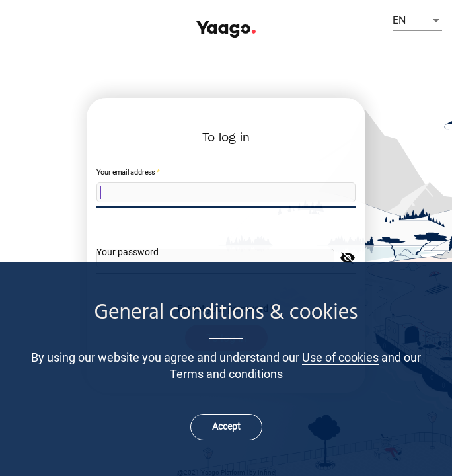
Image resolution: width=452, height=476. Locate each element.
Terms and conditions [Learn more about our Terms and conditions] (226, 374)
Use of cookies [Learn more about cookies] (340, 357)
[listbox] (417, 20)
